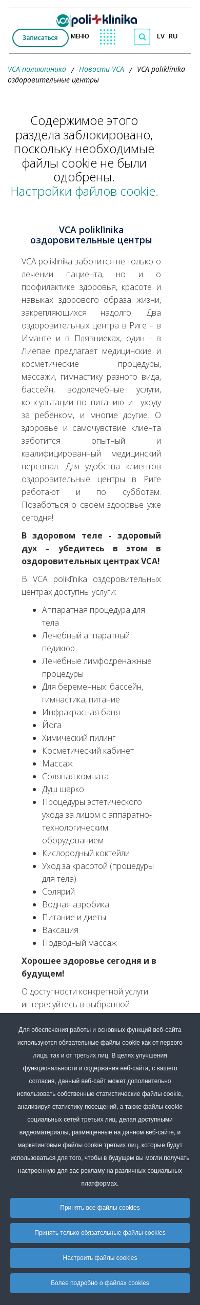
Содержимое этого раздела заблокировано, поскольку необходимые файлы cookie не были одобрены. (84, 156)
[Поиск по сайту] (142, 37)
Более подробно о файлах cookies (100, 1283)
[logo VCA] (100, 18)
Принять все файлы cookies (99, 1207)
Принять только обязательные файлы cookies (99, 1232)
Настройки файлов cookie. (84, 191)
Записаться (40, 37)
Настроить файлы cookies (100, 1257)
